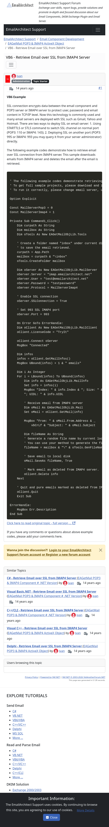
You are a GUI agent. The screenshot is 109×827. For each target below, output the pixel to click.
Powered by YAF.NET (50, 677)
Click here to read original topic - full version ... (41, 523)
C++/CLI (18, 773)
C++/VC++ (19, 724)
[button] (65, 555)
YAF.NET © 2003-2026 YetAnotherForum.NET (83, 677)
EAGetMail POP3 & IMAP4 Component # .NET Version (45, 596)
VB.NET (18, 716)
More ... (18, 738)
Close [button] (51, 817)
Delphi (17, 729)
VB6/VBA (19, 720)
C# (14, 711)
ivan (17, 76)
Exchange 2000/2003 (27, 790)
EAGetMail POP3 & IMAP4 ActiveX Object (36, 43)
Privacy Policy (31, 677)
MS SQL (18, 733)
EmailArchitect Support (26, 29)
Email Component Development (62, 39)
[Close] (100, 550)
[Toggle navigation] (98, 29)
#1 (100, 88)
